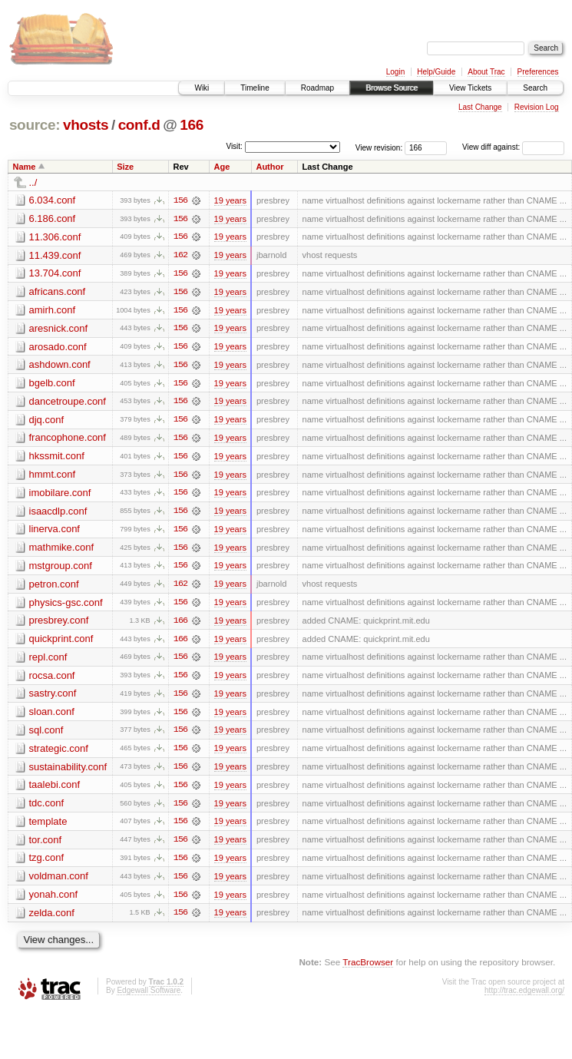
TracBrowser (367, 969)
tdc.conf (46, 808)
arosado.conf (58, 347)
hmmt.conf (52, 476)
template (48, 826)
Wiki (201, 88)
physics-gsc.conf (66, 605)
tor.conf (45, 845)
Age (222, 166)
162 (180, 256)
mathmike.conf (61, 550)
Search (535, 88)
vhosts (85, 125)
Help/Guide (436, 72)
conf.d (139, 125)
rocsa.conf (52, 679)
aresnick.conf (58, 329)
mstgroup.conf (60, 568)
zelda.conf (51, 919)
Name (24, 166)
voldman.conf (58, 882)
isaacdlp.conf (58, 513)
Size (125, 166)
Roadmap (317, 88)
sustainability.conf (68, 771)
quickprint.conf (61, 642)
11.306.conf (55, 237)
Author (269, 166)
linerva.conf (54, 532)
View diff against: (513, 147)
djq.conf (46, 421)
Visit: (234, 146)
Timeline (254, 88)
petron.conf (54, 587)
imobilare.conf (60, 495)
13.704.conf (55, 274)
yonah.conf (53, 900)
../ (33, 182)
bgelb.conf (52, 384)
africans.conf (57, 292)
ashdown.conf (60, 366)
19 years (230, 200)
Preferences (538, 72)
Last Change (480, 107)
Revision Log (536, 107)
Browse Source (391, 88)
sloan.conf (51, 716)
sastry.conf (53, 697)
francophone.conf (67, 439)
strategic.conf (58, 753)
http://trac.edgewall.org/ (524, 997)
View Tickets (470, 88)
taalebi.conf (55, 790)
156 (180, 200)
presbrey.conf (59, 624)
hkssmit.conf (56, 458)
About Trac (486, 72)
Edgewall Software (148, 997)
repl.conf (48, 661)
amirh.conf (52, 310)
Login (395, 72)
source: (34, 125)
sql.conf (46, 734)
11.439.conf (55, 255)
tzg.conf (46, 863)
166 (191, 125)
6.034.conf (52, 200)
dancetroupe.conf (67, 403)
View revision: (379, 147)
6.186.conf (52, 218)
